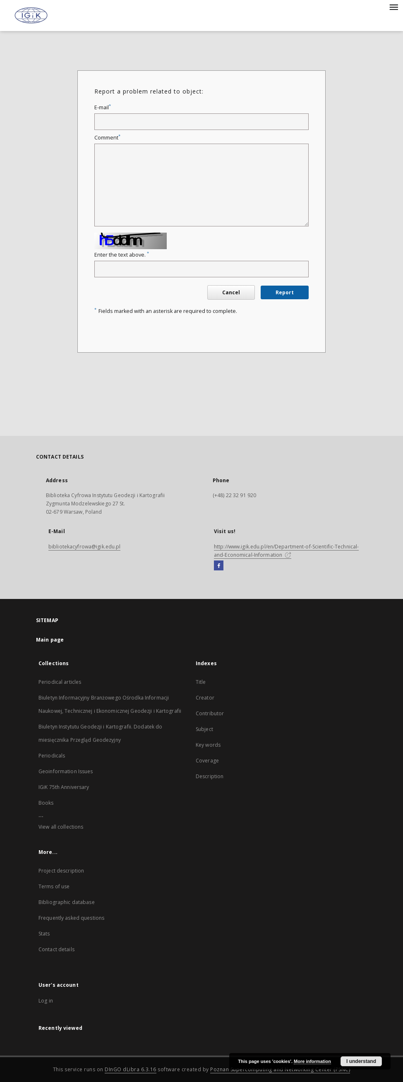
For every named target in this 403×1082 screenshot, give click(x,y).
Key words (208, 744)
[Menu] (393, 6)
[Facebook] (218, 566)
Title (201, 681)
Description (209, 776)
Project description (61, 870)
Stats (44, 933)
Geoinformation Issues (65, 771)
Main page (50, 639)
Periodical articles (59, 681)
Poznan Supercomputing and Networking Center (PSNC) (280, 1069)
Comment (107, 137)
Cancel (231, 292)
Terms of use (54, 886)
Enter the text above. (121, 254)
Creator (205, 697)
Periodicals (51, 755)
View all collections (60, 826)
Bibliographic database (66, 902)
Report (285, 292)
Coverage (207, 760)
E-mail (102, 107)
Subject (204, 729)
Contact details (56, 949)
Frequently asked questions (71, 917)
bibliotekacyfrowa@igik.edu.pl (84, 546)
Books (46, 802)
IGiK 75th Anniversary (63, 787)
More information (312, 1061)
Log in (45, 1000)
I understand (361, 1061)
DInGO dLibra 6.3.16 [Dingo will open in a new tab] (130, 1069)
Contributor (210, 713)
